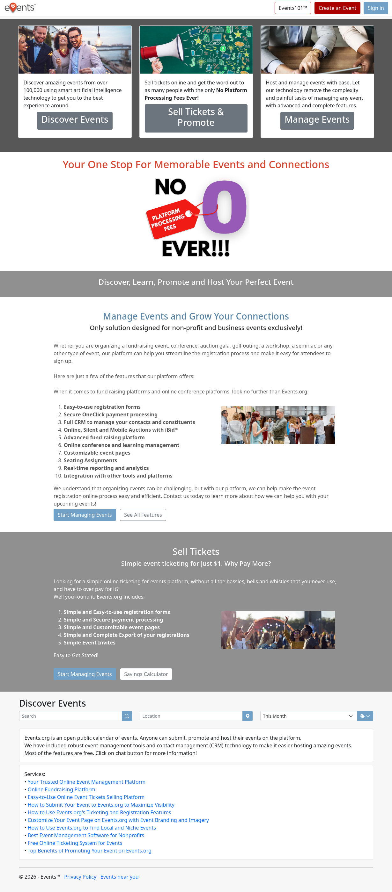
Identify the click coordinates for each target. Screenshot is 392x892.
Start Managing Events (85, 514)
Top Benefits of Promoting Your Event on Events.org (90, 850)
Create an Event (337, 7)
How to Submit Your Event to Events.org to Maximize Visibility (101, 804)
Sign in (376, 7)
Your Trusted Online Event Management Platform (87, 781)
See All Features (143, 514)
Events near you (119, 876)
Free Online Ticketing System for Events (75, 842)
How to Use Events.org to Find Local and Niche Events (92, 827)
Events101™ (293, 7)
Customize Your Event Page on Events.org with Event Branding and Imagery (118, 820)
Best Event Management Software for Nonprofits (86, 835)
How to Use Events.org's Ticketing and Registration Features (99, 812)
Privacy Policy (80, 876)
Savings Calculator (146, 674)
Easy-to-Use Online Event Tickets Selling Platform (86, 797)
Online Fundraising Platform (61, 789)
